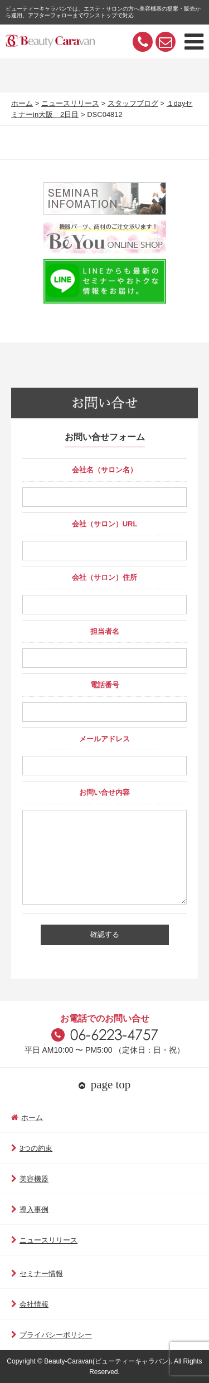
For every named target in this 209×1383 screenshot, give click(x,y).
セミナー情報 (37, 1273)
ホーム (22, 103)
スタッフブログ (133, 103)
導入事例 (29, 1209)
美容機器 (29, 1179)
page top (105, 1084)
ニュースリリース (70, 103)
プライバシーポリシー (51, 1335)
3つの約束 (31, 1148)
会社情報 (29, 1304)
